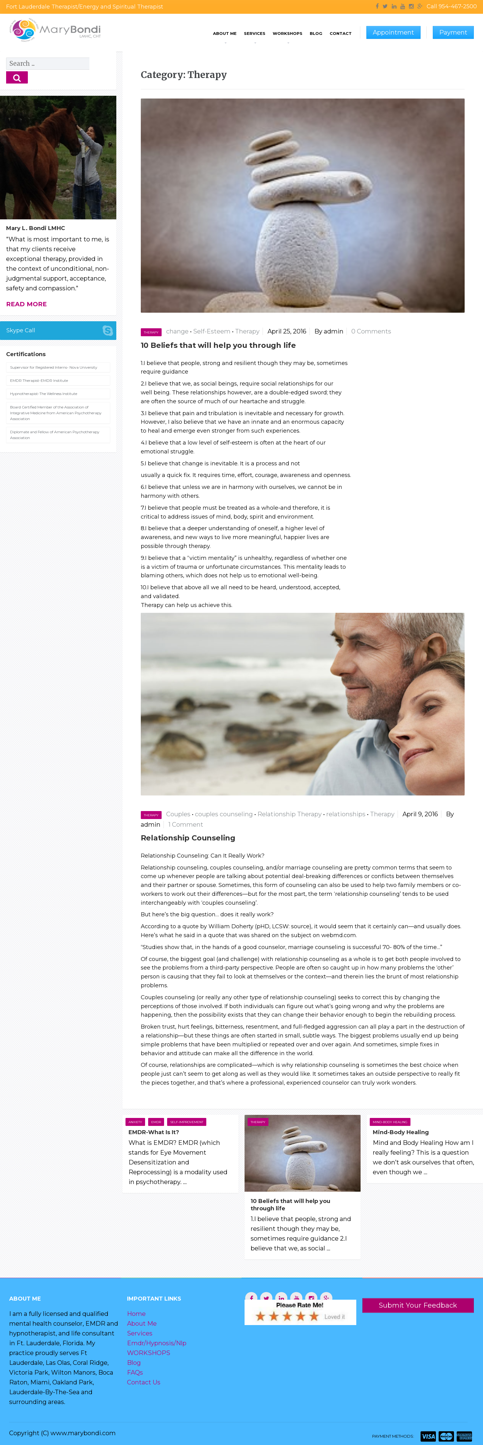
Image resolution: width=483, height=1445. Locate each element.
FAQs (135, 1372)
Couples (178, 814)
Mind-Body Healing (390, 1122)
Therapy (151, 332)
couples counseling (224, 814)
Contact (341, 33)
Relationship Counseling (188, 837)
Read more (26, 290)
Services (254, 33)
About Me (225, 33)
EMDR (156, 1122)
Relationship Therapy (289, 814)
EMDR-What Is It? (154, 1132)
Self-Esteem (211, 331)
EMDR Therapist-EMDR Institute (39, 366)
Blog (316, 33)
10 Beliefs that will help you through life (218, 345)
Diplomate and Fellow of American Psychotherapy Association (54, 421)
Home (136, 1313)
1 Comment (185, 824)
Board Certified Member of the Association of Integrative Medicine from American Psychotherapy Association (56, 399)
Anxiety (135, 1122)
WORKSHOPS (148, 1353)
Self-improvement (186, 1122)
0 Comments (371, 331)
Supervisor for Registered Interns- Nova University (53, 353)
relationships (345, 814)
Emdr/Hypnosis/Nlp (156, 1343)
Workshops (287, 33)
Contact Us (143, 1382)
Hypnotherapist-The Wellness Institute (43, 380)
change (177, 331)
